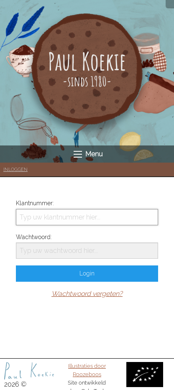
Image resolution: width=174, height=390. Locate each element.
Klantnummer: (87, 212)
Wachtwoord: (87, 246)
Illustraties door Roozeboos (87, 369)
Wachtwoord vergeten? (87, 294)
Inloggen (15, 169)
